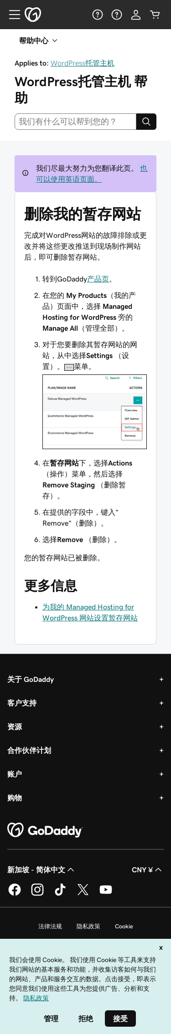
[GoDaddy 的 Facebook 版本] (14, 894)
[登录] (136, 14)
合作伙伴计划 (29, 750)
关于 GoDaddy (30, 679)
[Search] (146, 121)
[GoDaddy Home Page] (45, 830)
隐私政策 (88, 926)
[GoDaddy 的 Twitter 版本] (83, 894)
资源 (14, 726)
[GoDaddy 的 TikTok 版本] (60, 894)
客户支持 (21, 702)
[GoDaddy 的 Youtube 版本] (105, 894)
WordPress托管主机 (82, 63)
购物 (14, 797)
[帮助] (97, 14)
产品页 (98, 278)
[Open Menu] (11, 14)
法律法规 (50, 926)
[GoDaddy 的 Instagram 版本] (37, 894)
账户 (14, 774)
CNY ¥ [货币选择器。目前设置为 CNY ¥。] (148, 869)
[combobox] (75, 122)
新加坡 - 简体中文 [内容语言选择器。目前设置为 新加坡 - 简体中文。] (41, 869)
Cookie (124, 926)
